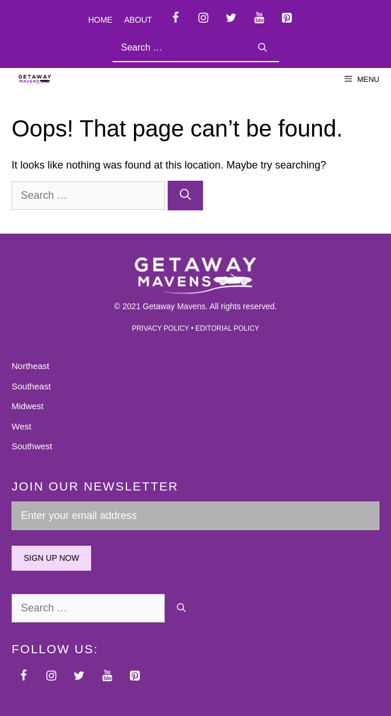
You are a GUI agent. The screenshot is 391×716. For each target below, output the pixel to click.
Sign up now (51, 558)
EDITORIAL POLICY (227, 328)
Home (100, 19)
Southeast (31, 386)
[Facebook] (175, 18)
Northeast (30, 366)
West (21, 426)
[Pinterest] (286, 18)
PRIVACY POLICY (160, 328)
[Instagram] (203, 18)
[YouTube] (258, 18)
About (138, 19)
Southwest (32, 446)
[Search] (262, 48)
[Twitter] (230, 18)
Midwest (28, 406)
